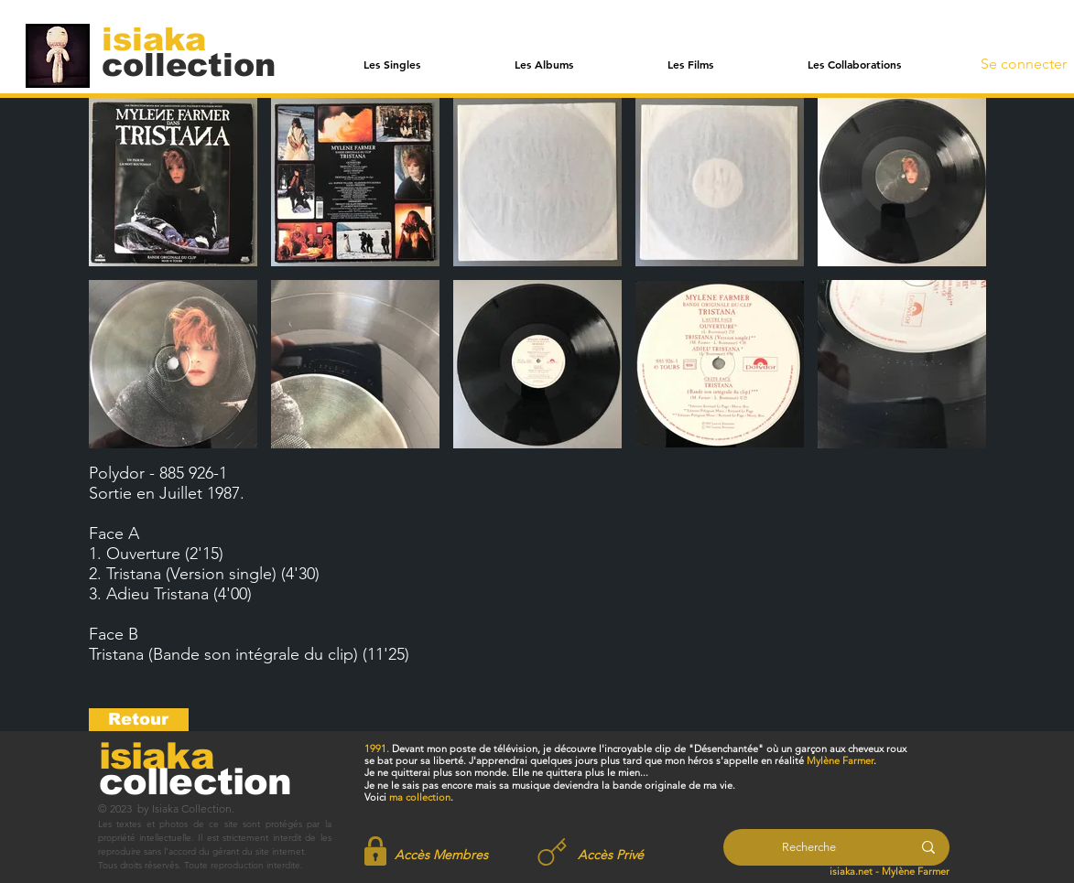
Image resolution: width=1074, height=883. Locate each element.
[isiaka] (164, 38)
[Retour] (139, 719)
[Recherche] (809, 847)
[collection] (189, 65)
